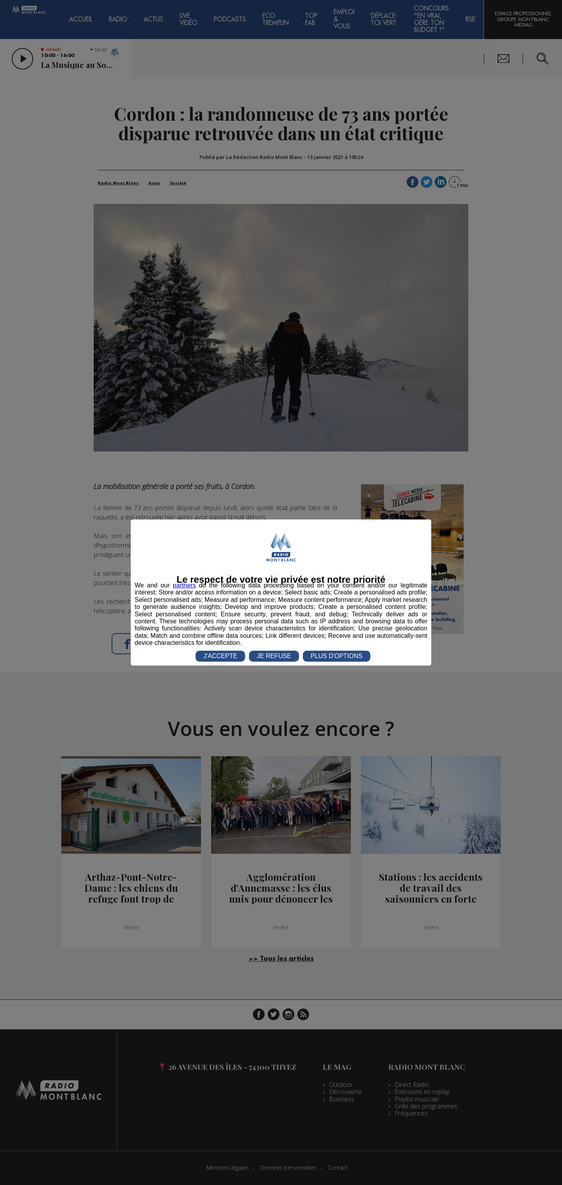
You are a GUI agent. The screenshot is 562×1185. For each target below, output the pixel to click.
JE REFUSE (274, 656)
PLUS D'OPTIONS (337, 656)
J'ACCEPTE (220, 656)
